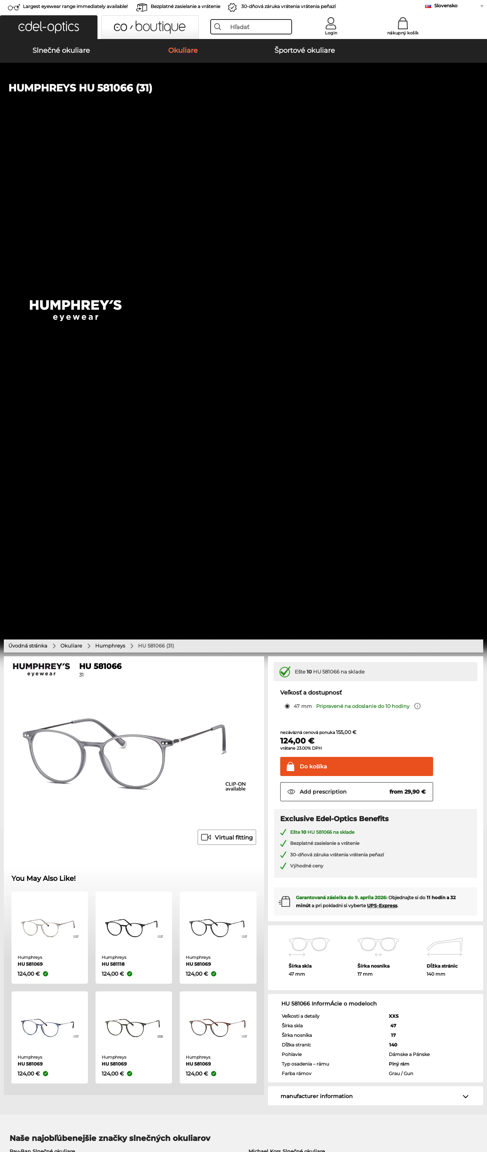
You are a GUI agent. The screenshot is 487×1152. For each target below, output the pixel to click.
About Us (19, 958)
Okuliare (71, 162)
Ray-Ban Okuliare (32, 742)
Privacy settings (26, 970)
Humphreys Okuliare (36, 769)
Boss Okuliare (263, 769)
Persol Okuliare (264, 751)
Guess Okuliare (264, 742)
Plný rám (399, 580)
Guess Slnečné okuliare (278, 695)
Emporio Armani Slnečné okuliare (53, 704)
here (203, 869)
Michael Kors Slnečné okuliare (286, 667)
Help (329, 958)
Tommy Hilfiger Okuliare (276, 778)
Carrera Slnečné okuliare (40, 695)
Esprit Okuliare (264, 760)
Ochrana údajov (40, 1115)
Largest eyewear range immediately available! (75, 6)
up (476, 1115)
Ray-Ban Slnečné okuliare (42, 667)
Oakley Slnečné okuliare (40, 677)
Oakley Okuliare (30, 751)
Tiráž (70, 1115)
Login (331, 33)
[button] (48, 27)
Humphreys (110, 162)
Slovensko (446, 5)
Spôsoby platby (183, 970)
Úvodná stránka (27, 162)
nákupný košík (403, 33)
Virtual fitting (227, 353)
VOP (11, 1115)
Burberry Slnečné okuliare (281, 686)
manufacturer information (317, 612)
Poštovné (176, 979)
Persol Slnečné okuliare (39, 686)
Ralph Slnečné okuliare (277, 704)
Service (174, 958)
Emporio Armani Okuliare (42, 778)
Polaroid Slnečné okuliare (280, 677)
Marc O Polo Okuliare (36, 760)
